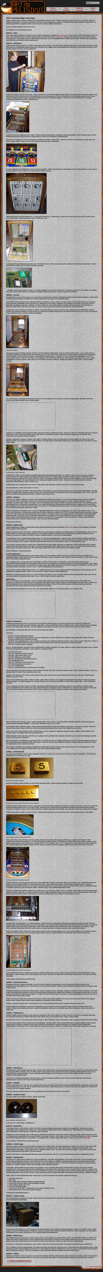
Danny (63, 499)
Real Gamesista (63, 35)
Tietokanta (53, 10)
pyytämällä (86, 1138)
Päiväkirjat (79, 8)
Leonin (71, 527)
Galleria (92, 8)
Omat (66, 8)
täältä (52, 494)
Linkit (93, 10)
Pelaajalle (66, 10)
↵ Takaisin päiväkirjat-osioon (19, 1261)
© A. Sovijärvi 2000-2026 (93, 1266)
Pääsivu (53, 8)
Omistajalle (79, 10)
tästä (15, 30)
